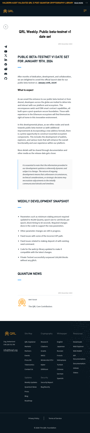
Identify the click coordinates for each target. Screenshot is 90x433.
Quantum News (31, 387)
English (60, 342)
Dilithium (44, 369)
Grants (43, 351)
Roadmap (28, 400)
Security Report (47, 382)
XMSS (43, 355)
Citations (44, 346)
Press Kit (28, 360)
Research (44, 342)
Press (27, 391)
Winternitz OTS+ (47, 360)
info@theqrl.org (10, 350)
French (59, 355)
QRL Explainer (30, 342)
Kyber (43, 364)
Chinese (60, 369)
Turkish (60, 364)
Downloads (77, 342)
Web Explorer (78, 346)
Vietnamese (61, 360)
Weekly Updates (31, 382)
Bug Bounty (45, 387)
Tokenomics (29, 364)
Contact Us (29, 369)
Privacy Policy (33, 418)
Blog (26, 396)
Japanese (61, 346)
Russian (60, 351)
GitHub (76, 368)
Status (75, 372)
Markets (28, 346)
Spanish (60, 378)
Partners (28, 351)
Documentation (79, 363)
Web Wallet (77, 351)
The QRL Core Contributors (40, 306)
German (60, 374)
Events (27, 355)
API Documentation (79, 357)
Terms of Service (55, 418)
